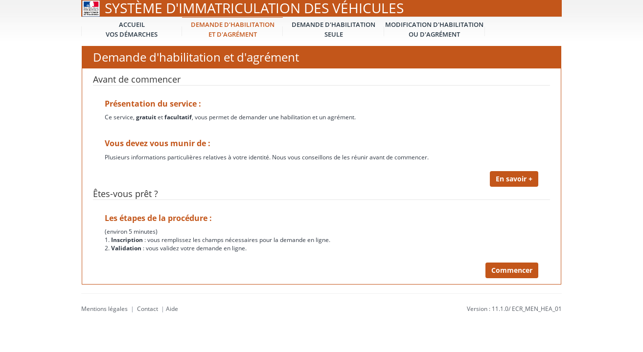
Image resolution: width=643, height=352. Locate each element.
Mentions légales (104, 309)
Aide (172, 309)
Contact (147, 309)
